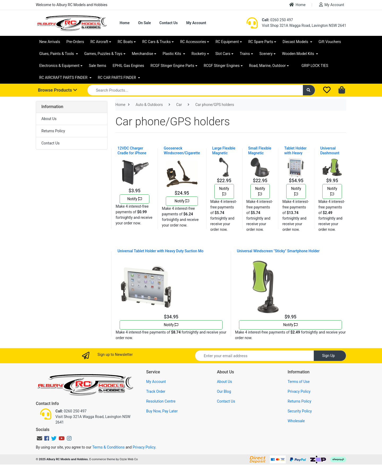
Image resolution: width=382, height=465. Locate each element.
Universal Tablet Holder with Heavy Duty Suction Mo (160, 251)
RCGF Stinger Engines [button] (222, 65)
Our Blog (224, 391)
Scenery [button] (266, 54)
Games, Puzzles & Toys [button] (103, 54)
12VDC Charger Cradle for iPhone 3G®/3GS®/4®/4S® (134, 153)
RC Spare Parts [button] (260, 42)
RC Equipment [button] (227, 42)
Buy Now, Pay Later (162, 411)
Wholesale (296, 421)
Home (297, 4)
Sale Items (97, 65)
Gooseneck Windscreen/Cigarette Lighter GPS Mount (182, 153)
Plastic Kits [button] (172, 54)
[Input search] (195, 90)
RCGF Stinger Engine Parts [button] (172, 65)
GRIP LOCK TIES (315, 65)
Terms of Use (299, 381)
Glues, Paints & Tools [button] (57, 54)
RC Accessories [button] (193, 42)
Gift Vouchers (330, 42)
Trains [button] (245, 54)
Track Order (155, 391)
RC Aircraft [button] (99, 42)
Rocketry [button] (199, 54)
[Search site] (309, 90)
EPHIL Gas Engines (128, 65)
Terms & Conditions (108, 447)
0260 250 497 (277, 20)
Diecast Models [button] (296, 42)
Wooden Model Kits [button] (298, 54)
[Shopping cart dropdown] (342, 90)
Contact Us (168, 23)
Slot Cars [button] (222, 54)
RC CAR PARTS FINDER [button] (117, 77)
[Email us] (39, 438)
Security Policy (300, 411)
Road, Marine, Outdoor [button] (267, 65)
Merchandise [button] (142, 54)
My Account (331, 4)
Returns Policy (53, 131)
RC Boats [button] (125, 42)
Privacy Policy (299, 391)
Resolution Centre (160, 401)
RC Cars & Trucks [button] (156, 42)
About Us (49, 119)
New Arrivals (49, 42)
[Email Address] (254, 355)
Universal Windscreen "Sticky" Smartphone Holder (278, 251)
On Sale (144, 23)
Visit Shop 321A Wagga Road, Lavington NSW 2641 (304, 25)
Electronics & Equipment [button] (59, 65)
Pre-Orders (75, 42)
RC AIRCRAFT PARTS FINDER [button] (63, 77)
